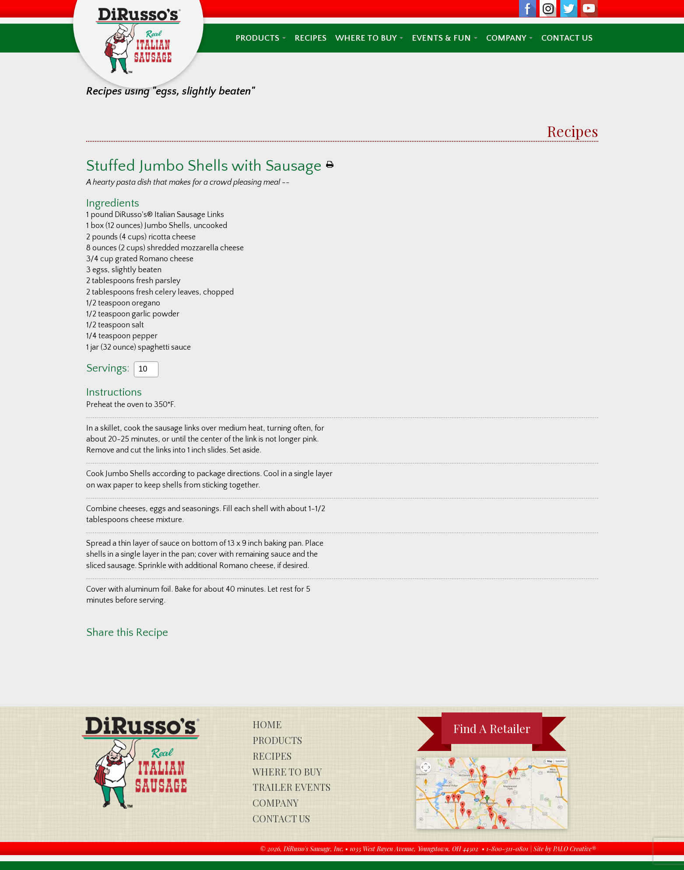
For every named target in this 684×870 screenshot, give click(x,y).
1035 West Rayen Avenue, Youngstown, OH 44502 (414, 849)
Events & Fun (444, 38)
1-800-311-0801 (507, 849)
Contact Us (567, 38)
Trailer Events (291, 787)
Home (267, 724)
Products (260, 38)
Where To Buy (369, 38)
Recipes (310, 38)
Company (509, 38)
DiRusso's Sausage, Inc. (314, 849)
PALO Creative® (574, 849)
